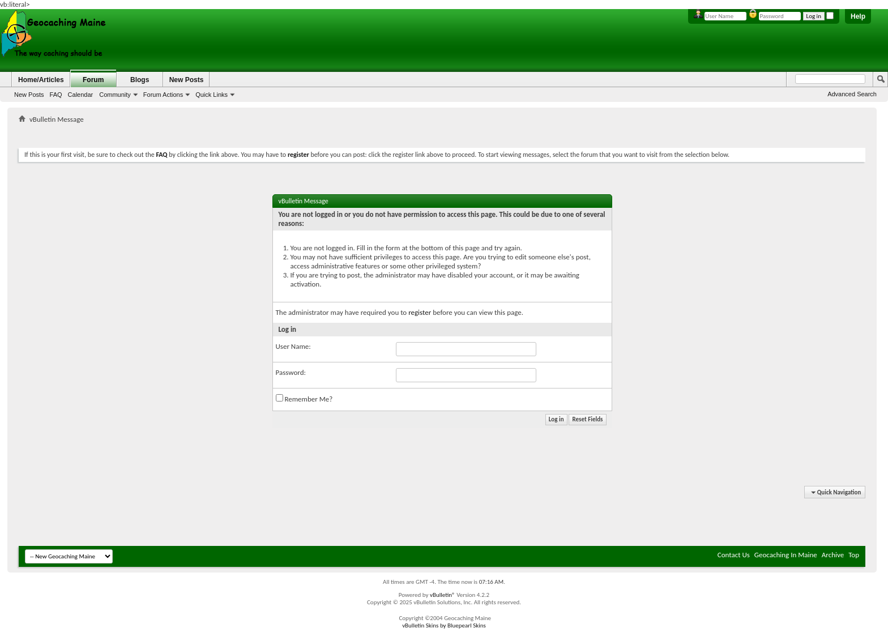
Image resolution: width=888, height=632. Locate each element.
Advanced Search (852, 94)
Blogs (139, 80)
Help (858, 16)
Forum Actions (163, 94)
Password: (291, 372)
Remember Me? (304, 398)
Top (853, 554)
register (419, 312)
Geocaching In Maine (785, 554)
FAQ (56, 94)
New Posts (29, 94)
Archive (833, 554)
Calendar (80, 94)
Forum (93, 80)
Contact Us (734, 554)
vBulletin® (442, 595)
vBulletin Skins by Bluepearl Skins (444, 625)
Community (115, 94)
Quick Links (211, 94)
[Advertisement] (442, 133)
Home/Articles (41, 80)
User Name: (293, 346)
